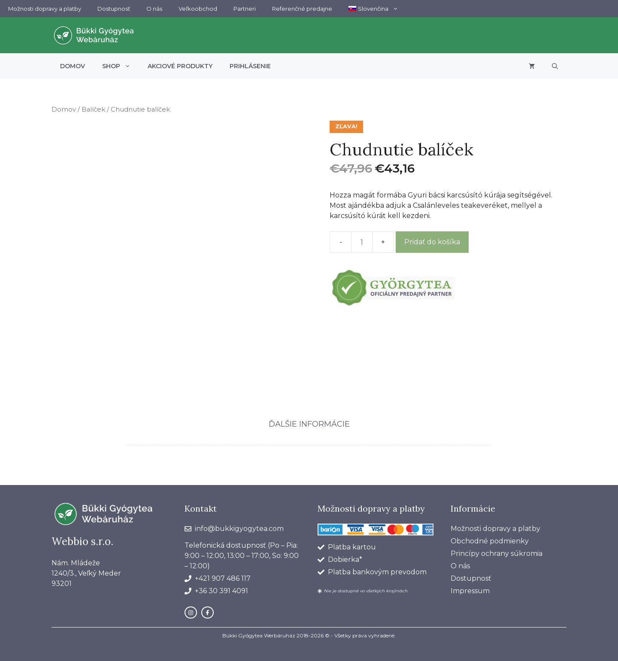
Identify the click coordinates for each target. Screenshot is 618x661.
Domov (72, 66)
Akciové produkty (180, 66)
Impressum (470, 591)
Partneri (244, 8)
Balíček (93, 109)
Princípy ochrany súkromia (496, 553)
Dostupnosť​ (113, 8)
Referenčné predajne (302, 8)
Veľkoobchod (198, 8)
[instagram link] (191, 612)
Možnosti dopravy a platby (44, 8)
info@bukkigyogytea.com (239, 529)
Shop (120, 66)
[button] (554, 66)
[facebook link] (207, 612)
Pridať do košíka (432, 242)
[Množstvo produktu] (362, 242)
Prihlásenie (250, 66)
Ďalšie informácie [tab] (309, 424)
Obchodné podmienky (490, 541)
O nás (154, 8)
